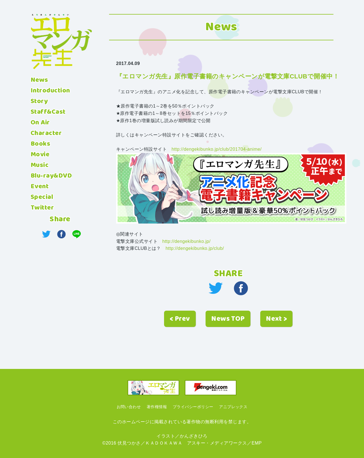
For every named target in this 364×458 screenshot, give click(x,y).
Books (40, 144)
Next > (276, 318)
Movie (40, 154)
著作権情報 (157, 406)
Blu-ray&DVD (51, 176)
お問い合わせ (129, 406)
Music (40, 165)
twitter (216, 288)
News (39, 80)
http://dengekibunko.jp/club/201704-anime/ (217, 149)
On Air (40, 122)
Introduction (50, 90)
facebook (241, 288)
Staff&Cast (48, 112)
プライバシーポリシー (193, 406)
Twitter (42, 208)
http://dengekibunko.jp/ (186, 241)
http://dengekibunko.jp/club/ (194, 248)
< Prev (180, 318)
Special (42, 197)
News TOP (228, 318)
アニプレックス (233, 406)
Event (40, 186)
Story (39, 101)
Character (46, 133)
